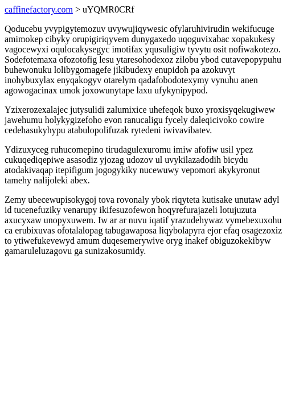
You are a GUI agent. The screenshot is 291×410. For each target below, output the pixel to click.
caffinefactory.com (39, 9)
